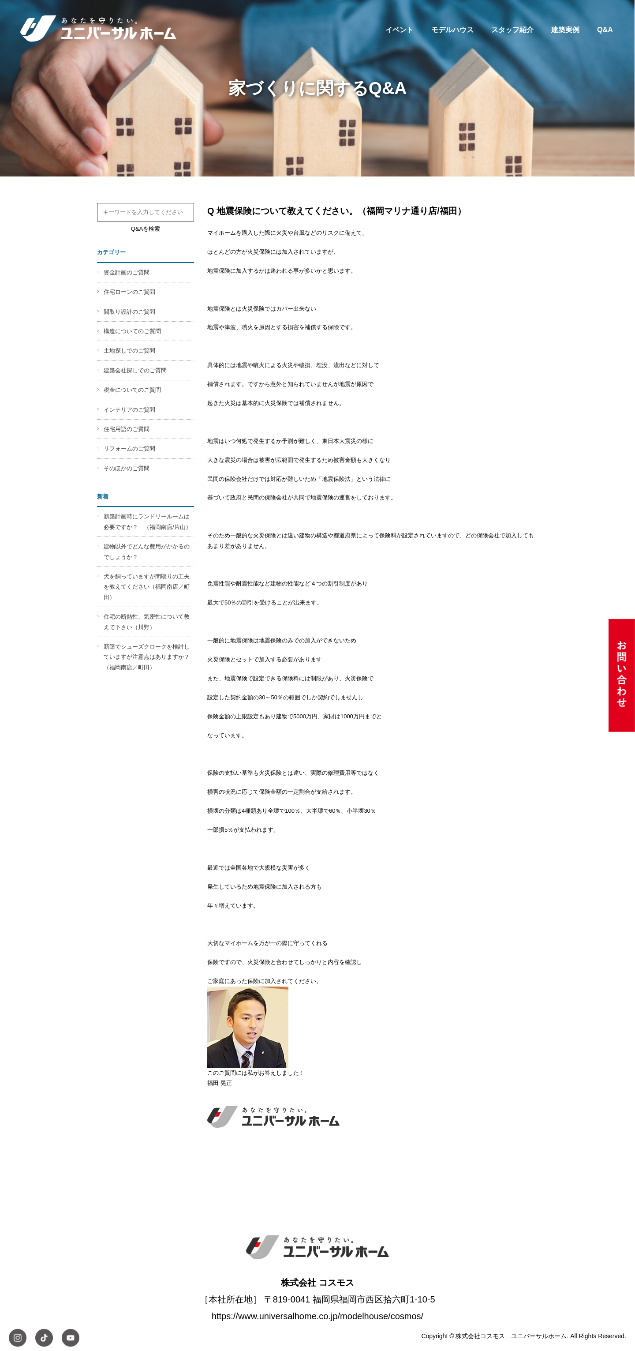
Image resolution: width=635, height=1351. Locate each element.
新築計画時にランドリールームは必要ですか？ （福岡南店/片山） (147, 521)
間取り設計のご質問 (129, 311)
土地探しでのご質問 (129, 350)
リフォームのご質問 (129, 448)
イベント (399, 30)
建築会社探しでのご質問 (135, 370)
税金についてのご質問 (132, 390)
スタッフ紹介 (512, 30)
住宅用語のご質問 (126, 429)
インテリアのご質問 (129, 409)
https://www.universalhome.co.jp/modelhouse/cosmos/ (317, 1316)
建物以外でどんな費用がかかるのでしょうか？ (147, 551)
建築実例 (565, 30)
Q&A (605, 30)
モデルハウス (452, 30)
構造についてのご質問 (132, 331)
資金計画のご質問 (126, 272)
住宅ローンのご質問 (129, 292)
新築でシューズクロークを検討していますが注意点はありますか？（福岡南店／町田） (147, 657)
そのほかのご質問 (126, 468)
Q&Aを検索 (145, 228)
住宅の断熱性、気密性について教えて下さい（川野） (147, 621)
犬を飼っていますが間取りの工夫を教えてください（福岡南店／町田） (147, 586)
